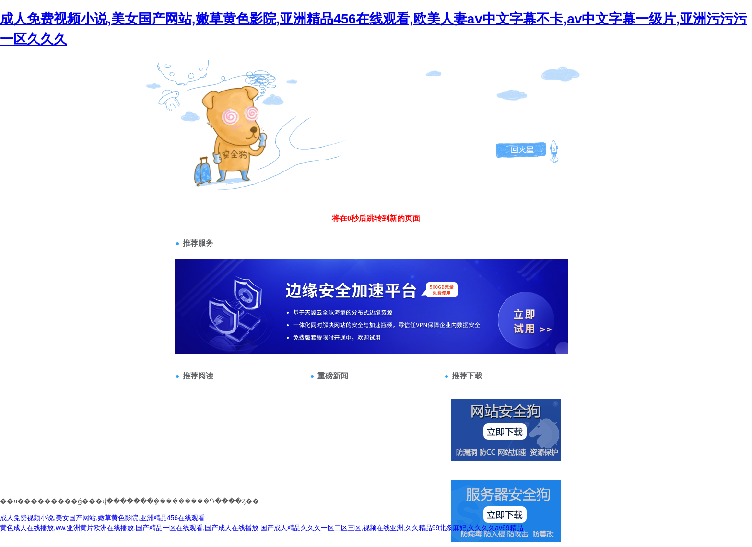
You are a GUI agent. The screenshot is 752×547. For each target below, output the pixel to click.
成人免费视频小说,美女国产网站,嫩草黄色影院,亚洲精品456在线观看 (102, 518)
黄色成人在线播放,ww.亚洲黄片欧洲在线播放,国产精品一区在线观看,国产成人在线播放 (129, 528)
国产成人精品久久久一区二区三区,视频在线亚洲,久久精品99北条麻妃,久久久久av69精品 (391, 528)
